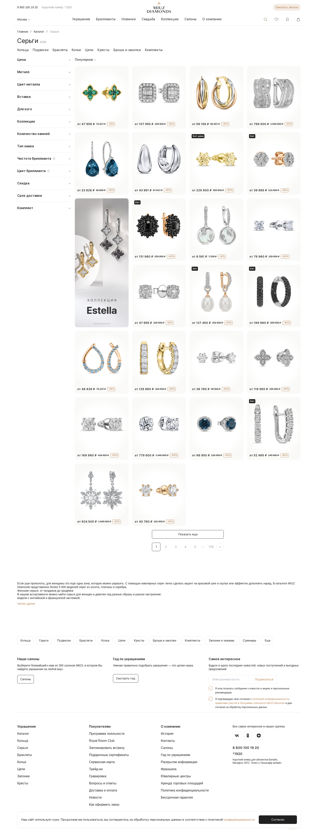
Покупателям (99, 726)
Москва (24, 19)
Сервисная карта (102, 762)
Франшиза (168, 769)
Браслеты (57, 50)
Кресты (99, 50)
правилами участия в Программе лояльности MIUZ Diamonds (250, 703)
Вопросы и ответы (102, 783)
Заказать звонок (287, 7)
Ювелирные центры (176, 776)
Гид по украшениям (175, 755)
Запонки (23, 776)
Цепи (86, 50)
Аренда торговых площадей (182, 783)
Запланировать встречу (107, 748)
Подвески (39, 50)
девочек (100, 594)
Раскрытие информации (179, 762)
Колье (73, 50)
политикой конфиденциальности (270, 699)
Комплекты (147, 50)
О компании (170, 726)
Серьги (22, 748)
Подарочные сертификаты (109, 755)
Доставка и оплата (103, 790)
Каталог (23, 733)
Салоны (167, 748)
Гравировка (97, 776)
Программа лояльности (107, 733)
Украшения (26, 726)
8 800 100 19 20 (27, 7)
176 (210, 547)
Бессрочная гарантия (177, 797)
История (167, 733)
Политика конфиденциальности (185, 790)
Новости (95, 797)
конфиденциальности (234, 819)
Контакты (168, 740)
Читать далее (26, 603)
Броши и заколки (122, 50)
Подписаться (264, 679)
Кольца (22, 50)
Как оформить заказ (104, 804)
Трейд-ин (96, 769)
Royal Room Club (101, 740)
